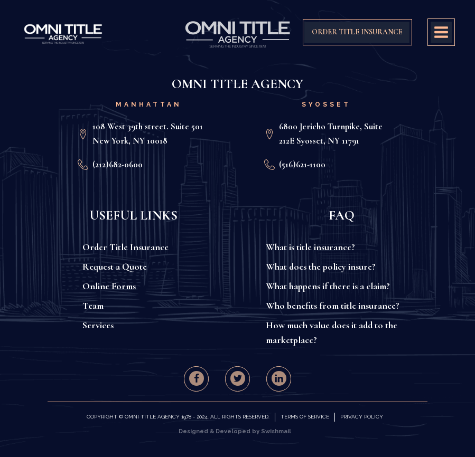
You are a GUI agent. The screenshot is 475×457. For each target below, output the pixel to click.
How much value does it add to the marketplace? (331, 332)
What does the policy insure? (321, 266)
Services (98, 325)
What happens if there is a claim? (328, 286)
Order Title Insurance (125, 247)
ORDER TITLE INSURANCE (357, 31)
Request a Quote (114, 266)
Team (93, 305)
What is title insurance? (310, 247)
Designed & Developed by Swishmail (235, 431)
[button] (196, 378)
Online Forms (109, 286)
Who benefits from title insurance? (332, 305)
